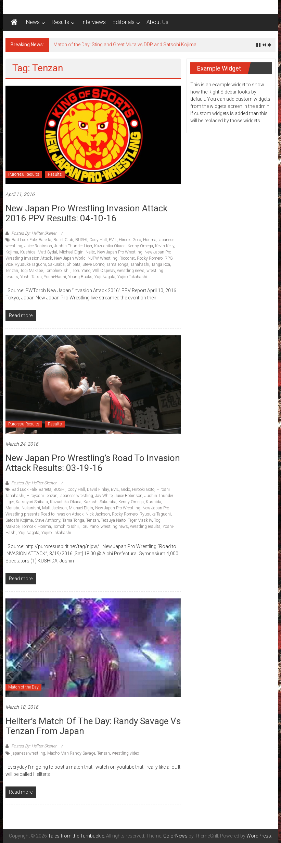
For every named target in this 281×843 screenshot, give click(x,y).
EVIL (113, 239)
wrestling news (130, 270)
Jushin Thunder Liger (73, 246)
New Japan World (70, 258)
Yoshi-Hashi (55, 276)
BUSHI (81, 239)
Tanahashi (139, 264)
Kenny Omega (140, 246)
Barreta (45, 489)
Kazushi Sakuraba (100, 501)
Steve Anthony (47, 520)
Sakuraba (56, 264)
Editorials (124, 22)
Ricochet (127, 258)
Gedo (125, 489)
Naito (90, 252)
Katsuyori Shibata (32, 501)
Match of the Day (23, 687)
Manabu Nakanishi (22, 508)
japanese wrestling (76, 495)
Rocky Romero (150, 258)
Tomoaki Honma (36, 526)
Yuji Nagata (104, 276)
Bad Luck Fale (24, 239)
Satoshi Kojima (19, 520)
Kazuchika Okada (110, 246)
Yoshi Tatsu (31, 276)
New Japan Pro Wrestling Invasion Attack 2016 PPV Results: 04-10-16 (86, 213)
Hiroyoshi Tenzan (42, 495)
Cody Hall (98, 239)
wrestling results (145, 526)
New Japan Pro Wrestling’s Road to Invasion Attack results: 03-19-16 (92, 463)
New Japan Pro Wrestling (119, 252)
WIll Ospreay (103, 270)
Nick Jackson (98, 514)
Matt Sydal (47, 252)
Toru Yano (81, 270)
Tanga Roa (160, 264)
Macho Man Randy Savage (71, 753)
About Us (157, 22)
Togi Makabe (31, 270)
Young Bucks (80, 276)
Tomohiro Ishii (58, 270)
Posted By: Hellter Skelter (34, 233)
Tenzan (11, 270)
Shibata (73, 264)
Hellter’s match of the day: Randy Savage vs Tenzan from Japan (93, 726)
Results (60, 22)
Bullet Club (63, 239)
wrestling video (125, 753)
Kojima (11, 252)
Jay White (104, 495)
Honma (149, 239)
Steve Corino (93, 264)
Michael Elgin (71, 252)
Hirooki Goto (130, 239)
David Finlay (98, 489)
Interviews (93, 22)
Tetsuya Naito (113, 520)
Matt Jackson (54, 508)
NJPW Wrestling (102, 258)
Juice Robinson (38, 246)
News (33, 22)
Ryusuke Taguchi (30, 264)
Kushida (28, 252)
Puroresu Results (23, 174)
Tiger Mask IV (140, 520)
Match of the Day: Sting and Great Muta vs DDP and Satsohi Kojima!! (126, 44)
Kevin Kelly (164, 246)
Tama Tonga (117, 264)
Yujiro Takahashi (132, 276)
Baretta (45, 239)
